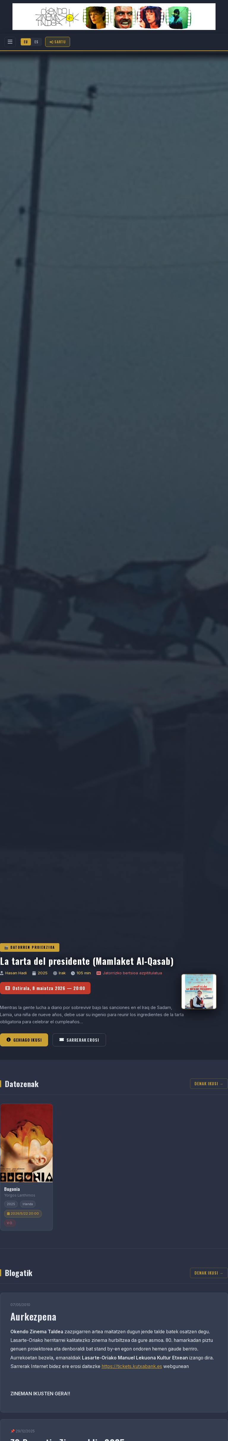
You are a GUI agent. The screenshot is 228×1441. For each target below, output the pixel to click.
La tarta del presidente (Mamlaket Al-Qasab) (87, 960)
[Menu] (10, 42)
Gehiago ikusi (24, 1040)
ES (36, 41)
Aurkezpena (33, 1316)
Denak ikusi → (209, 1083)
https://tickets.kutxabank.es (132, 1366)
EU (26, 41)
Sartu (58, 41)
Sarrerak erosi (79, 1040)
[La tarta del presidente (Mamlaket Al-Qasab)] (199, 991)
